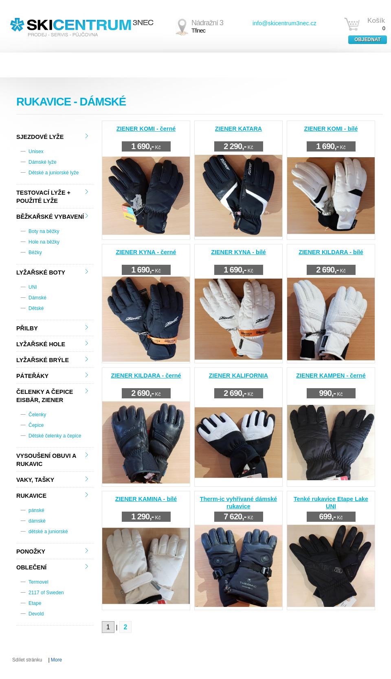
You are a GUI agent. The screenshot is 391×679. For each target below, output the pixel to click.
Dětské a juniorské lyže (54, 173)
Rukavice (31, 495)
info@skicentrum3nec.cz (284, 23)
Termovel (38, 582)
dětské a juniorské (48, 531)
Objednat (367, 39)
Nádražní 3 (207, 26)
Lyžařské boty (40, 272)
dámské (37, 521)
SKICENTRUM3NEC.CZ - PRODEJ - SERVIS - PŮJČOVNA (81, 26)
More (56, 660)
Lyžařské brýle (42, 360)
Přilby (27, 328)
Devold (36, 614)
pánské (36, 510)
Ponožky (30, 551)
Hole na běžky (44, 242)
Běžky (35, 252)
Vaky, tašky (35, 480)
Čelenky (37, 415)
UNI (33, 287)
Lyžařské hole (40, 344)
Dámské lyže (43, 162)
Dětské (36, 308)
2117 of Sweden (46, 592)
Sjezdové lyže (40, 137)
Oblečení (31, 567)
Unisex (36, 151)
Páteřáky (32, 376)
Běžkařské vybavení (50, 216)
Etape (35, 603)
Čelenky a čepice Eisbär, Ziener (44, 396)
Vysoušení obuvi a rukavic (46, 460)
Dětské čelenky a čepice (55, 436)
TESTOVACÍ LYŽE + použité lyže (43, 196)
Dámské (37, 298)
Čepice (36, 425)
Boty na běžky (44, 231)
